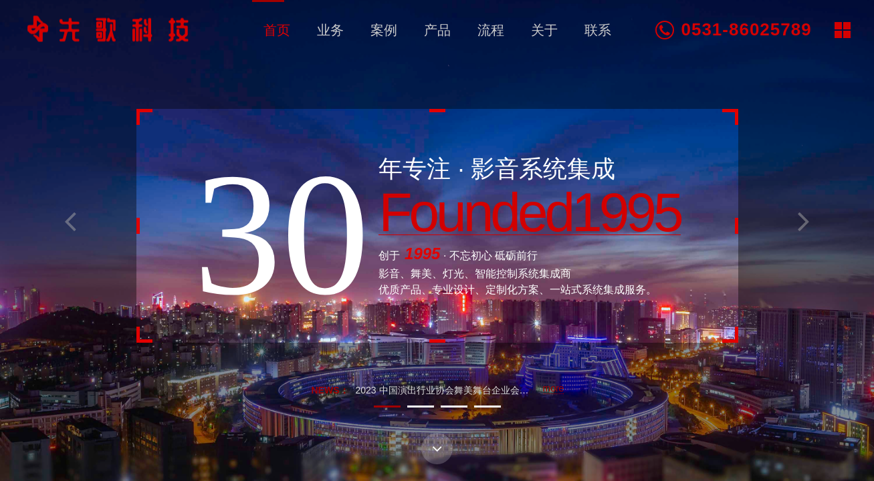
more (553, 388)
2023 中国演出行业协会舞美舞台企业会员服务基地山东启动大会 (489, 390)
